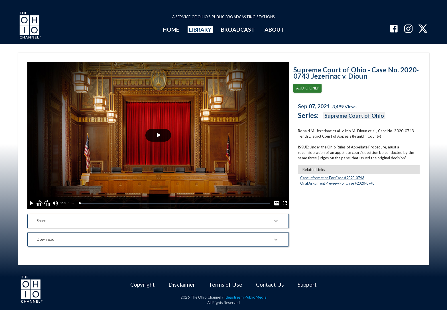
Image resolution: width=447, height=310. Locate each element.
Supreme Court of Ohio (354, 115)
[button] (158, 221)
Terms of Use (225, 284)
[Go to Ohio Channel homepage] (29, 26)
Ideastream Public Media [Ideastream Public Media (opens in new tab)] (245, 297)
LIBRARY (200, 29)
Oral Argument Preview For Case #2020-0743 (337, 183)
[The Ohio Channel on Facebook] (394, 29)
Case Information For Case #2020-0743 (332, 178)
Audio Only (307, 88)
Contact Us (270, 284)
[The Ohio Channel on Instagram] (408, 29)
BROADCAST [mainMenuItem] (238, 29)
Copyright (142, 284)
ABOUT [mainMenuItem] (274, 29)
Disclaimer (181, 284)
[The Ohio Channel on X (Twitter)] (423, 29)
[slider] (175, 203)
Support (307, 284)
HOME (171, 29)
